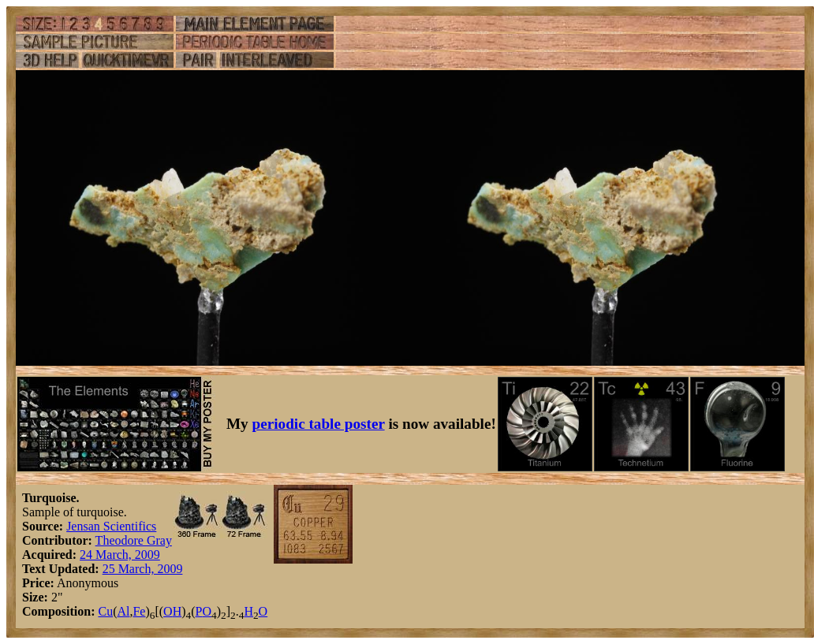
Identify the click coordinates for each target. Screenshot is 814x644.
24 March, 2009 (120, 554)
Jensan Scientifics (111, 526)
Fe (139, 611)
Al (123, 611)
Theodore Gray (133, 540)
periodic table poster (318, 423)
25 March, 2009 (143, 568)
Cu (105, 611)
